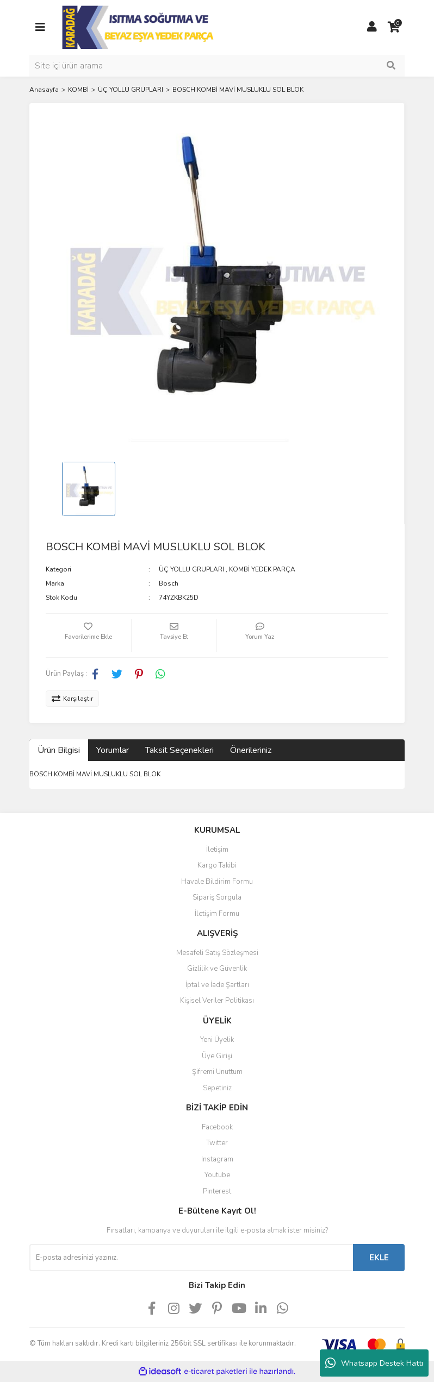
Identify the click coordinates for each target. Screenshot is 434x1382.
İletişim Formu (217, 914)
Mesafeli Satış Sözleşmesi (217, 953)
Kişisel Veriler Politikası (217, 1001)
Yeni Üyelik (217, 1040)
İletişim (217, 850)
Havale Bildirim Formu (217, 882)
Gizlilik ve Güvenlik (217, 968)
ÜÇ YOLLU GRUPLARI (191, 569)
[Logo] (139, 26)
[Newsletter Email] (191, 1257)
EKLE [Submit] (379, 1257)
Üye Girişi (217, 1056)
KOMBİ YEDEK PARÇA (262, 569)
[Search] (217, 66)
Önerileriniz (250, 750)
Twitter (217, 1143)
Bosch (168, 583)
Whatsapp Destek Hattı (374, 1363)
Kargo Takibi (217, 865)
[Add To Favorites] (88, 635)
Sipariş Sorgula (217, 897)
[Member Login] (372, 27)
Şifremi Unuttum (217, 1072)
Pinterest (217, 1191)
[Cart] (394, 27)
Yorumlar (112, 750)
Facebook (217, 1127)
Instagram (217, 1159)
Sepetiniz (217, 1088)
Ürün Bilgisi (59, 750)
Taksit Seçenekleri (179, 750)
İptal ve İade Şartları (217, 985)
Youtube (217, 1175)
